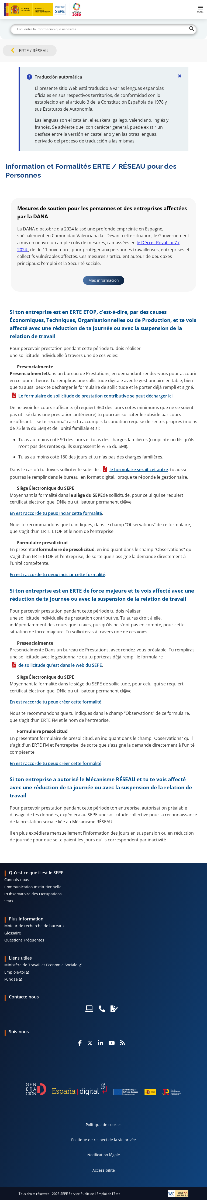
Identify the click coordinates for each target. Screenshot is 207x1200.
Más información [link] (103, 280)
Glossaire (12, 933)
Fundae (11, 979)
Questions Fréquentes (24, 940)
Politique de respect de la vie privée (103, 1139)
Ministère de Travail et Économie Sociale (40, 964)
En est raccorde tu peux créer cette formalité (55, 702)
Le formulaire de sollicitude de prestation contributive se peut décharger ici (95, 396)
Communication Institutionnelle (32, 886)
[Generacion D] (103, 1089)
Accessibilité (103, 1170)
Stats (8, 900)
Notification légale (103, 1154)
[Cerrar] (180, 76)
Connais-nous (16, 879)
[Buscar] (103, 29)
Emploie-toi (14, 972)
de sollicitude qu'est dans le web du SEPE (60, 665)
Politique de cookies (104, 1124)
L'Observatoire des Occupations (33, 893)
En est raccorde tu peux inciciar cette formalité (57, 574)
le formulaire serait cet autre (138, 469)
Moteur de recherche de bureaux (34, 925)
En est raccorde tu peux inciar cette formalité (56, 513)
